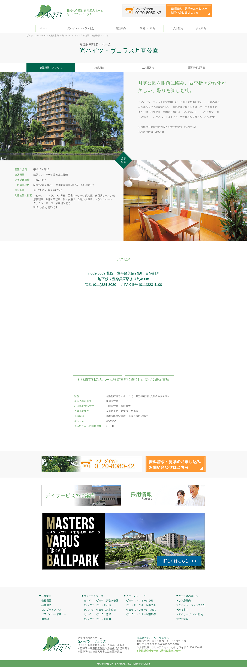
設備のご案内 (147, 28)
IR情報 (45, 619)
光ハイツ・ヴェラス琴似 (97, 619)
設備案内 (183, 609)
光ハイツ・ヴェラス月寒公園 (75, 35)
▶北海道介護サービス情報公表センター (159, 650)
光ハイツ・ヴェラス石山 (97, 605)
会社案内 (201, 28)
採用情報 (183, 619)
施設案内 (121, 28)
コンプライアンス (51, 609)
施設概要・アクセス (51, 67)
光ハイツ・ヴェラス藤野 (97, 614)
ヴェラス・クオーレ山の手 (141, 605)
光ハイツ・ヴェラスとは (81, 28)
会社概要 (46, 600)
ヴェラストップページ (37, 35)
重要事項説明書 (196, 67)
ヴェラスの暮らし (188, 595)
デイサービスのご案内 (190, 614)
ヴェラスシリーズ (93, 595)
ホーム (43, 28)
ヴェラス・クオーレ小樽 (139, 600)
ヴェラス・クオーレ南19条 (141, 614)
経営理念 (46, 605)
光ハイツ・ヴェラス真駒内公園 (101, 600)
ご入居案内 (177, 28)
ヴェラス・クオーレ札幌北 (141, 609)
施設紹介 (99, 67)
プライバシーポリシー (53, 614)
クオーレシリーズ (136, 595)
